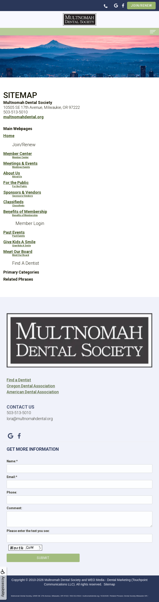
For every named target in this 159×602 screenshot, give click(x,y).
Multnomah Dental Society (63, 580)
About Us (11, 173)
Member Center (17, 153)
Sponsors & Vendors (22, 192)
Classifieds (13, 201)
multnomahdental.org (23, 117)
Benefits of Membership (25, 211)
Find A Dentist (25, 263)
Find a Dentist (19, 387)
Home (8, 135)
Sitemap (109, 584)
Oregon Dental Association (31, 393)
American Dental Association (33, 399)
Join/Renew (141, 5)
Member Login (30, 223)
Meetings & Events (20, 163)
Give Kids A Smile (19, 242)
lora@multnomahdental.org (30, 426)
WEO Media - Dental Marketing (109, 580)
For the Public (16, 182)
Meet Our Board (17, 251)
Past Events (14, 232)
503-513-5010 (19, 420)
